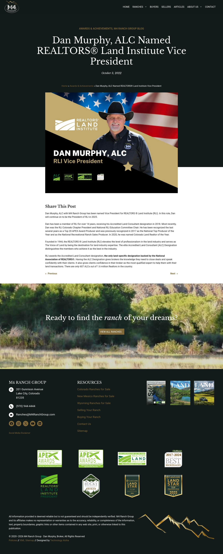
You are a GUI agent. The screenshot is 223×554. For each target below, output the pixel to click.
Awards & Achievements (96, 28)
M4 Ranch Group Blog (129, 28)
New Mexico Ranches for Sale (95, 396)
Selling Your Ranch (88, 410)
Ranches (141, 7)
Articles (179, 6)
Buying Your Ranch (89, 417)
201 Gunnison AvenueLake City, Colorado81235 (29, 393)
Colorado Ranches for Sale (93, 389)
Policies (13, 540)
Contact (210, 6)
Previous (52, 273)
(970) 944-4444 (25, 406)
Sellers (166, 6)
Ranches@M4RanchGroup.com (35, 414)
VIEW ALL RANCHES (111, 331)
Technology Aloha (59, 540)
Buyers (154, 6)
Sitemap (82, 431)
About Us (196, 7)
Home (126, 6)
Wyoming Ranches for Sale (94, 403)
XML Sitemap (27, 540)
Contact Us (84, 424)
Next (172, 273)
